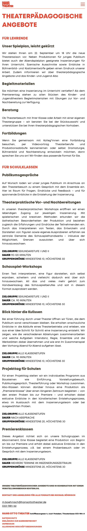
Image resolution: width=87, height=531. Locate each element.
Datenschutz (9, 518)
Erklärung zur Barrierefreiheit (19, 521)
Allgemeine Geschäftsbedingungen (22, 527)
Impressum (8, 524)
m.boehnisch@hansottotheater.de (24, 502)
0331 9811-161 (9, 506)
